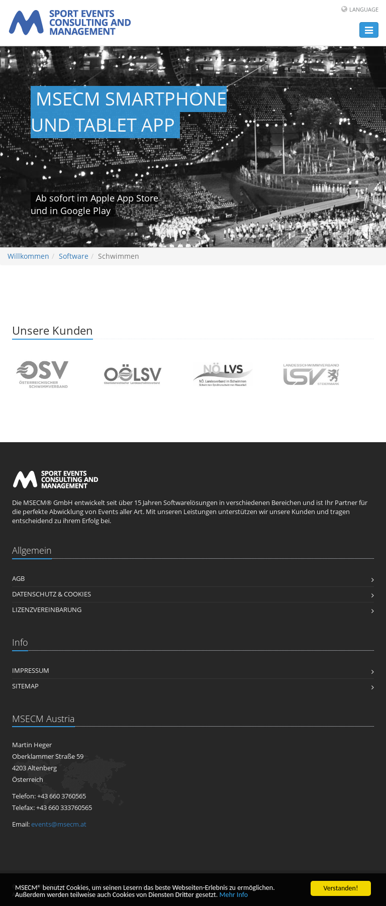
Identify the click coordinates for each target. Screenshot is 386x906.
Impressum (30, 670)
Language (363, 9)
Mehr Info (234, 895)
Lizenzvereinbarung (46, 610)
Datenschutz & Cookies (51, 594)
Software (73, 256)
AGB (18, 578)
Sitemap (25, 686)
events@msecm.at (58, 824)
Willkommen (28, 256)
